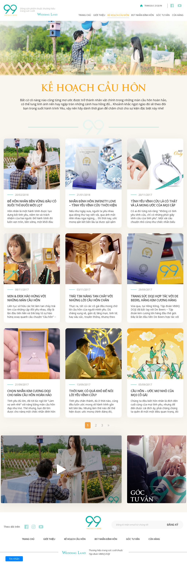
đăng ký (172, 524)
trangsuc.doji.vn (153, 5)
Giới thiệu (99, 15)
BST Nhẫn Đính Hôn (142, 15)
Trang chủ (84, 15)
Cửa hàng (177, 15)
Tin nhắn (14, 558)
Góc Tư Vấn (163, 15)
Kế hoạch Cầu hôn (118, 15)
